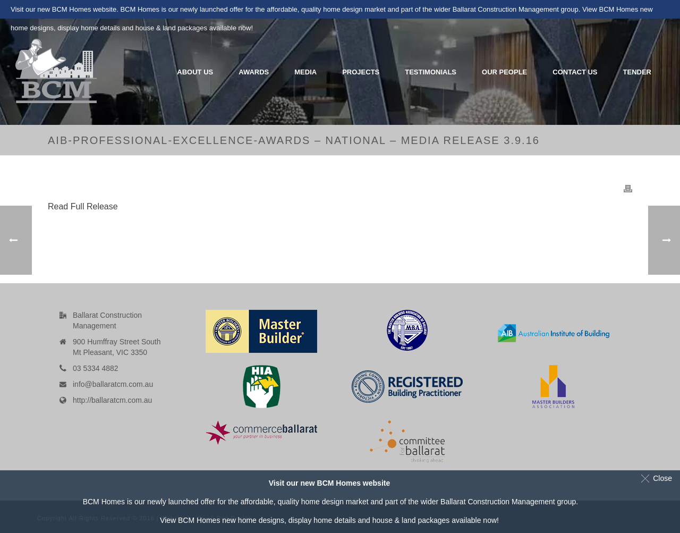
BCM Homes (199, 520)
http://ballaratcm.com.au (112, 400)
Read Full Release (83, 206)
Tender (637, 72)
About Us (195, 72)
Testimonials (430, 72)
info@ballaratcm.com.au (113, 384)
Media (305, 72)
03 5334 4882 (95, 368)
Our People (504, 72)
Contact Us (574, 72)
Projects (360, 72)
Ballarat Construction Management (497, 501)
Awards (254, 72)
